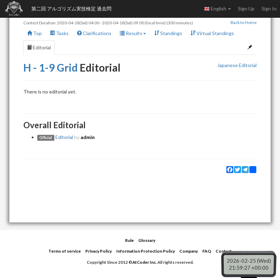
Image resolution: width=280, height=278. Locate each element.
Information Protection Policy (145, 251)
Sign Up (246, 8)
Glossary (146, 240)
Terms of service (64, 251)
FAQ (206, 251)
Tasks (59, 33)
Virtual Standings (212, 33)
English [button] (217, 9)
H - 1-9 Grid (50, 67)
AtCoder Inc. (144, 262)
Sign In (269, 8)
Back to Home (244, 22)
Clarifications (94, 33)
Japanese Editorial (237, 65)
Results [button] (133, 33)
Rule (129, 240)
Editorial (39, 47)
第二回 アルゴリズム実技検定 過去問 (71, 8)
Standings (168, 33)
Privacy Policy (98, 251)
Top (34, 33)
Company (188, 251)
